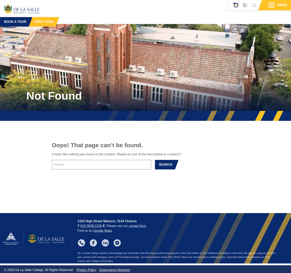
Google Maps (102, 236)
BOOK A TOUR (15, 21)
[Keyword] (101, 164)
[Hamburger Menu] (271, 5)
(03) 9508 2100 (91, 232)
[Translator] (245, 5)
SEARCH (165, 164)
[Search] (254, 5)
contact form (137, 232)
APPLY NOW (43, 21)
